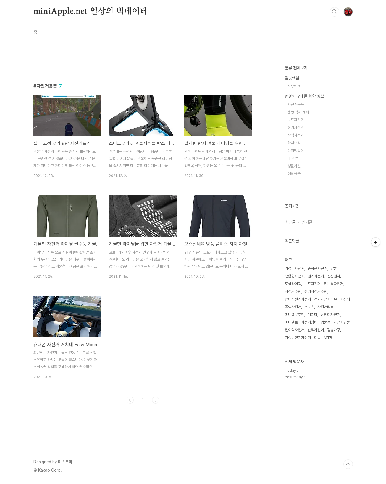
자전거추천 (293, 291)
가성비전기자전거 (298, 337)
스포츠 (309, 307)
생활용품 (294, 173)
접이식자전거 (294, 330)
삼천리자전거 (330, 314)
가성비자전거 (294, 268)
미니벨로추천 (294, 314)
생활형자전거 (294, 276)
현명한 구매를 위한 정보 (304, 96)
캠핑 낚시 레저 (298, 112)
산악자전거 (296, 135)
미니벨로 (291, 322)
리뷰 (317, 337)
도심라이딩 (293, 284)
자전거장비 (309, 322)
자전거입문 (342, 322)
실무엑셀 (294, 86)
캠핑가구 (333, 330)
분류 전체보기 (296, 68)
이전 (130, 400)
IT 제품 (293, 158)
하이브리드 (296, 143)
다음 (155, 400)
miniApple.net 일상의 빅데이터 (90, 11)
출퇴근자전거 (317, 268)
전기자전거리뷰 (325, 299)
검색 (334, 11)
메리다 (312, 314)
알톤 (333, 268)
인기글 (307, 222)
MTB (328, 337)
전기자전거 (296, 127)
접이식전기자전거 (298, 299)
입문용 (325, 322)
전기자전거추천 (315, 291)
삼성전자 (333, 276)
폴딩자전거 (293, 307)
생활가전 (294, 166)
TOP (348, 464)
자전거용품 (296, 104)
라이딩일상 (296, 150)
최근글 (290, 222)
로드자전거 (296, 120)
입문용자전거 (333, 284)
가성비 (345, 299)
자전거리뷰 (325, 307)
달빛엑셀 (292, 78)
